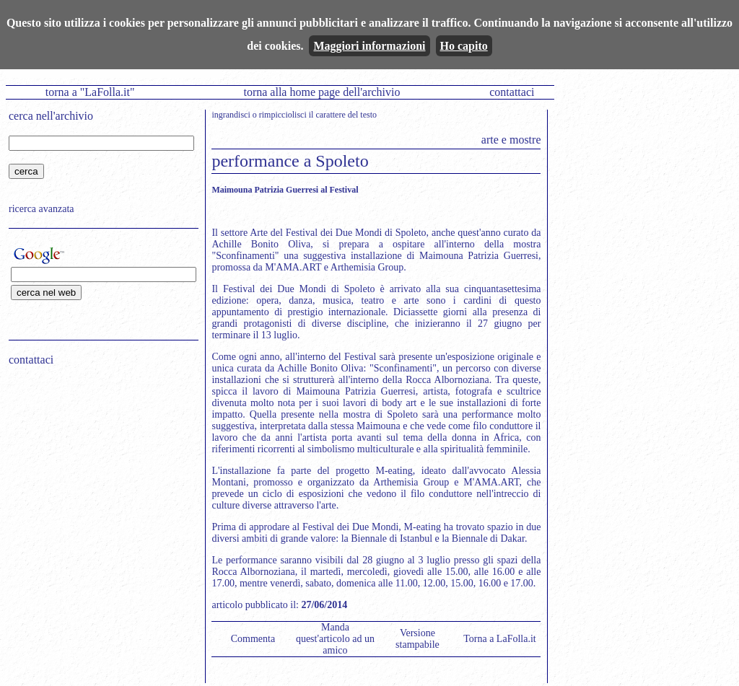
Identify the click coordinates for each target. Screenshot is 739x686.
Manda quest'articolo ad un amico (335, 639)
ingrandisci (230, 115)
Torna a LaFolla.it (499, 638)
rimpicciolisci (283, 115)
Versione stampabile (417, 639)
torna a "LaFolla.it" (90, 92)
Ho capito (464, 46)
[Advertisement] (99, 469)
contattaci (511, 92)
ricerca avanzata (41, 208)
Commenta (253, 638)
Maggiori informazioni (369, 46)
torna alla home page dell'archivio (321, 92)
